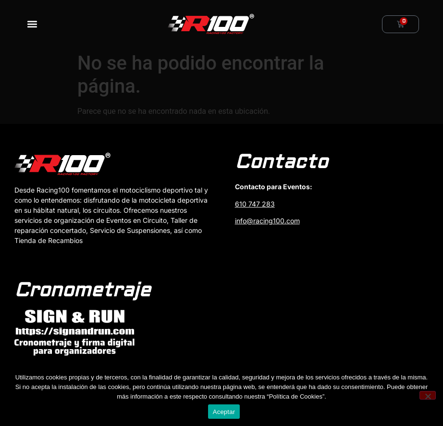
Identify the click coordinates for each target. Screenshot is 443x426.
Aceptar (224, 411)
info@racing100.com (267, 221)
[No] (427, 395)
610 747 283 (255, 204)
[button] (32, 24)
